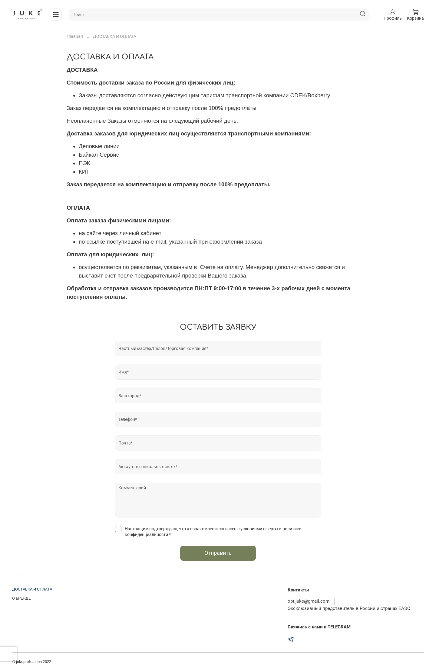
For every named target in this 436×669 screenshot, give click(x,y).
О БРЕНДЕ (21, 598)
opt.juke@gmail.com (308, 601)
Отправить (218, 553)
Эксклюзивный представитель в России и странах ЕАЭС (349, 608)
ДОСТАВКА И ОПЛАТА (32, 589)
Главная (75, 36)
